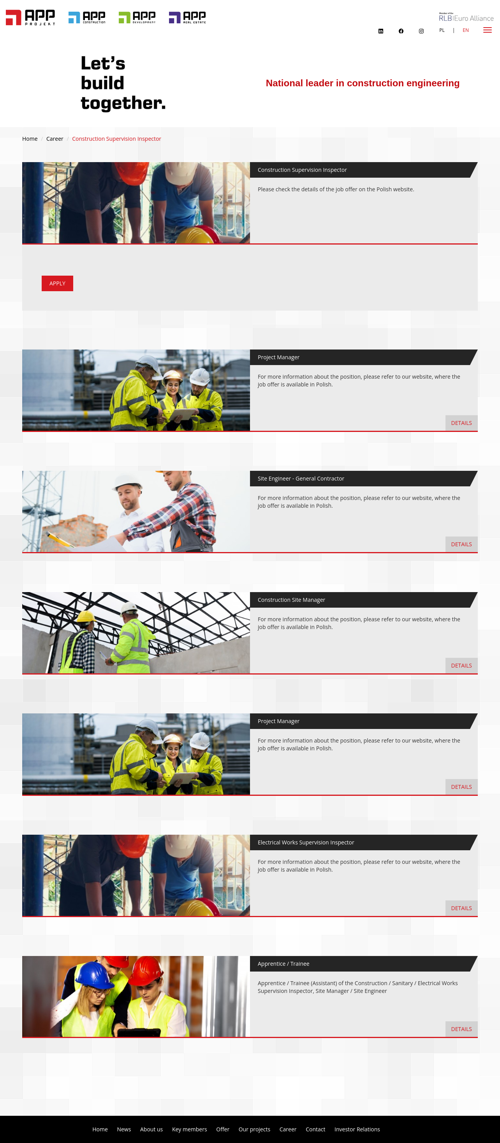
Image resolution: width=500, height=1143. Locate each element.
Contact (315, 1129)
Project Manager (278, 357)
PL (441, 30)
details (461, 422)
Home (30, 138)
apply (57, 283)
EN (466, 30)
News (124, 1129)
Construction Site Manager (291, 599)
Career (54, 138)
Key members (189, 1129)
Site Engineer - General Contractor (301, 478)
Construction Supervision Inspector (302, 169)
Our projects (254, 1129)
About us (151, 1129)
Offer (222, 1129)
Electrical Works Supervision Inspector (306, 842)
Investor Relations (357, 1129)
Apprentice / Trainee (284, 963)
